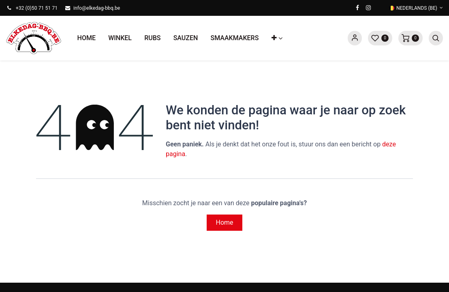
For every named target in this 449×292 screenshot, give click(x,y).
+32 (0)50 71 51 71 (37, 8)
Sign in (355, 38)
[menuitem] (86, 38)
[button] (276, 38)
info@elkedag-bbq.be (96, 8)
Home (224, 222)
